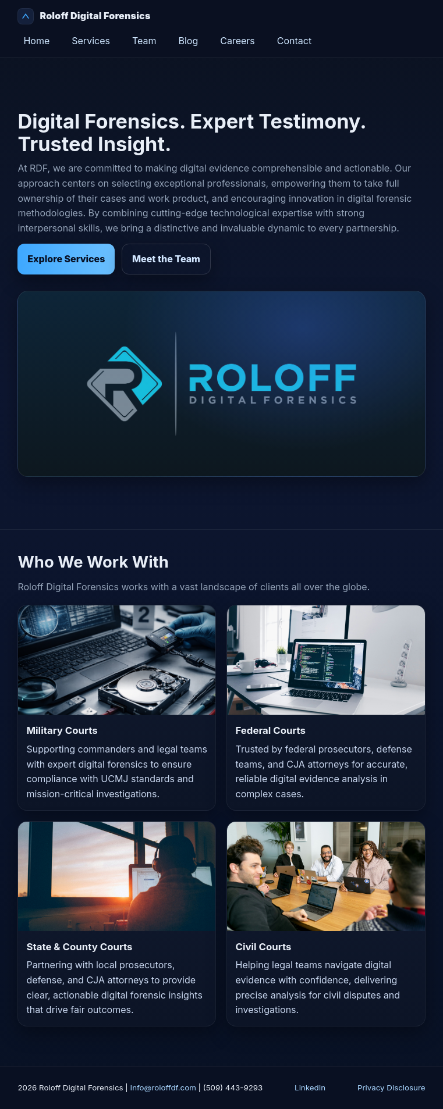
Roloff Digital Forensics (83, 16)
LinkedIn (310, 1087)
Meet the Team (166, 259)
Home (36, 41)
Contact (294, 41)
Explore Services (66, 259)
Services (91, 41)
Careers (237, 41)
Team (144, 41)
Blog (188, 41)
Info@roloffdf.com (163, 1087)
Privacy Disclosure (391, 1087)
